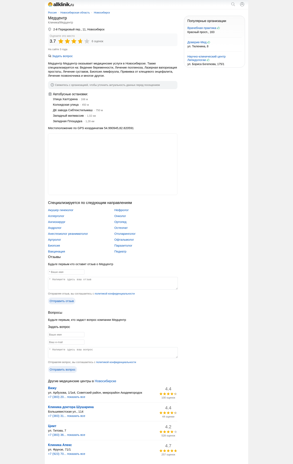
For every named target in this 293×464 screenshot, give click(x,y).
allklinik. (61, 4)
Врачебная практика (201, 28)
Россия (52, 12)
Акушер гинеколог (60, 210)
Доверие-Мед (197, 42)
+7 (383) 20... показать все (66, 397)
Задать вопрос (60, 56)
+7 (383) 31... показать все (66, 415)
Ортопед (120, 222)
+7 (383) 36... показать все (66, 434)
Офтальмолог (124, 239)
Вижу (52, 388)
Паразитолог (123, 245)
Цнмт (52, 426)
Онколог (120, 216)
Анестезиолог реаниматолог (68, 233)
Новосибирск (102, 12)
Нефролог (121, 210)
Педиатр (120, 251)
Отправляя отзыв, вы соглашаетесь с (91, 293)
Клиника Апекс (60, 445)
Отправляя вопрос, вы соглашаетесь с (92, 362)
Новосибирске (105, 381)
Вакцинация (56, 251)
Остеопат (121, 227)
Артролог (54, 239)
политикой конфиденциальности (115, 293)
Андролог (54, 227)
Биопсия (54, 245)
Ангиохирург (57, 222)
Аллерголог (56, 216)
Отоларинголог (125, 233)
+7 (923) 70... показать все (66, 453)
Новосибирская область (75, 12)
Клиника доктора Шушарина (71, 407)
